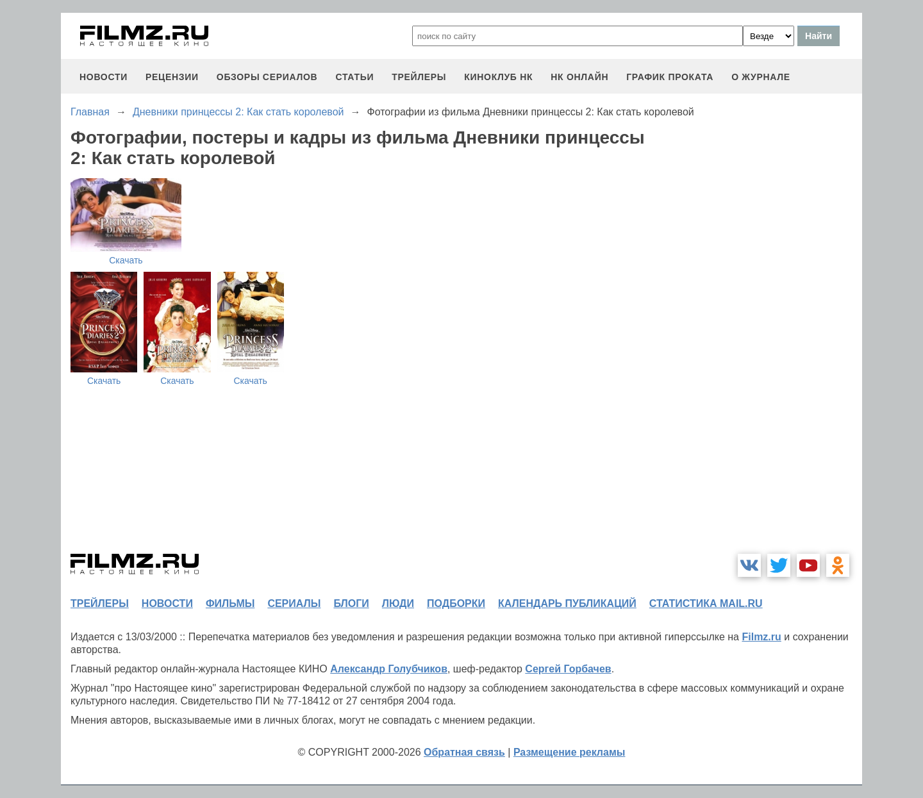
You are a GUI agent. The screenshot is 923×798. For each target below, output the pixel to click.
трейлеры (419, 77)
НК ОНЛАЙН (579, 77)
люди (398, 603)
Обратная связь (464, 752)
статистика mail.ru (706, 603)
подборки (456, 603)
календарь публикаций (567, 603)
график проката (669, 77)
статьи (354, 77)
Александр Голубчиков (388, 668)
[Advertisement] (766, 348)
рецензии (172, 77)
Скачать (126, 260)
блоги (351, 603)
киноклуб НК (498, 77)
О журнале (760, 77)
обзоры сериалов (267, 77)
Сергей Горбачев (568, 668)
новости (103, 77)
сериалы (293, 603)
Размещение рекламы (569, 752)
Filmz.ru (761, 636)
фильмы (230, 603)
